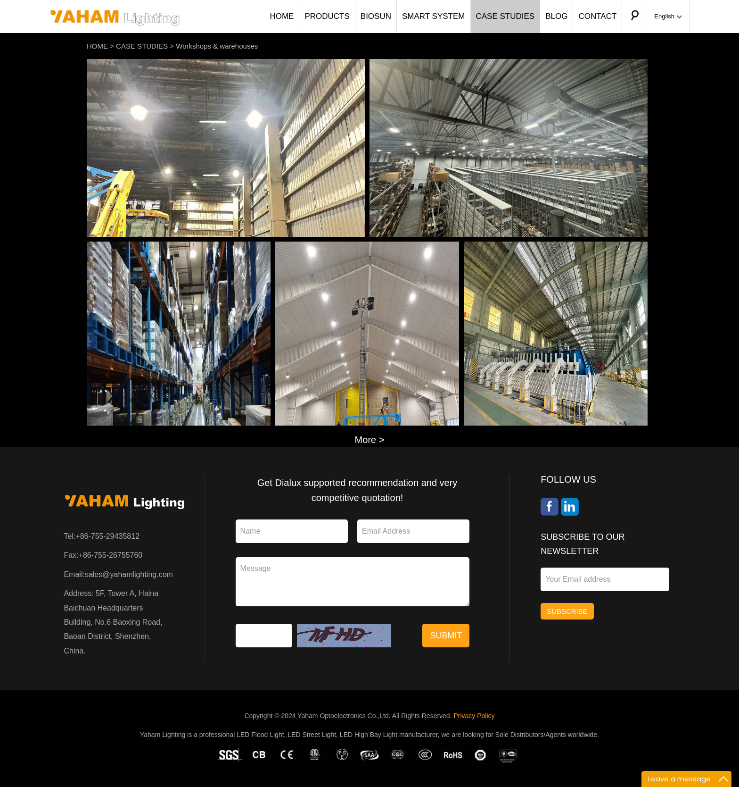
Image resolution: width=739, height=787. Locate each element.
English (668, 16)
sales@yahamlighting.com (129, 574)
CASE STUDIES (505, 16)
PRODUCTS (326, 16)
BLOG (556, 16)
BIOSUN (376, 16)
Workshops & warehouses (217, 46)
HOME (282, 16)
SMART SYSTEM (433, 16)
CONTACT (597, 16)
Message (353, 581)
